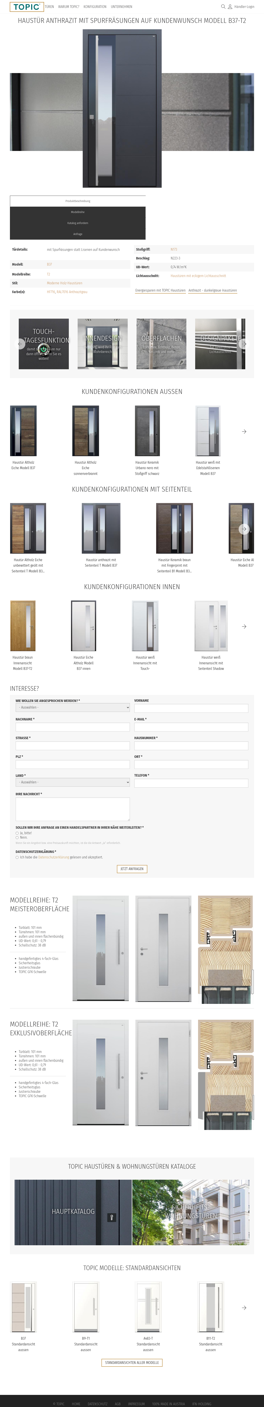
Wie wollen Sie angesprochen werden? (48, 667)
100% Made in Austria (168, 1371)
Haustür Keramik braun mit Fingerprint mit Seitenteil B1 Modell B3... (174, 532)
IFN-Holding (201, 1371)
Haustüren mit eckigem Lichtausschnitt (198, 243)
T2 (48, 241)
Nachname (25, 686)
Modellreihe (101, 201)
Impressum (136, 1371)
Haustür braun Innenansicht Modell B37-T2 (23, 629)
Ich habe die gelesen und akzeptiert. (59, 824)
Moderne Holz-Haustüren (64, 250)
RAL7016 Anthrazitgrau (72, 259)
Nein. (21, 804)
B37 (49, 231)
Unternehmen (123, 7)
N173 (174, 216)
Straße (23, 705)
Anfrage (223, 201)
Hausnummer (146, 705)
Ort (138, 723)
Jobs (189, 255)
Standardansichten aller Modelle (132, 1330)
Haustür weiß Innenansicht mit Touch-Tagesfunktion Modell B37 (145, 635)
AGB (118, 1371)
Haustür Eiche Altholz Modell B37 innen (84, 629)
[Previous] (19, 310)
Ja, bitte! (24, 800)
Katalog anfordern (162, 201)
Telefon (141, 742)
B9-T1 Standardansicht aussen (85, 1311)
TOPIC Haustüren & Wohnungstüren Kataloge (132, 1133)
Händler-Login (244, 7)
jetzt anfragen (132, 836)
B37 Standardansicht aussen (23, 1311)
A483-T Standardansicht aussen (148, 1311)
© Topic (58, 1371)
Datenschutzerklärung (36, 818)
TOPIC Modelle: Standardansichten (132, 1235)
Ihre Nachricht (29, 761)
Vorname (141, 667)
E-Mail (140, 686)
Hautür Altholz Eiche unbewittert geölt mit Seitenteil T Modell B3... (28, 532)
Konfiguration (96, 7)
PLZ (19, 723)
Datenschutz (97, 1371)
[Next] (244, 310)
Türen (51, 7)
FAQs (204, 255)
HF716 (51, 259)
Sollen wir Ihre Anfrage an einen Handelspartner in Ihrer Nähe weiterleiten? (80, 794)
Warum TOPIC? (70, 7)
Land (21, 742)
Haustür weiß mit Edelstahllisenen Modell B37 (208, 435)
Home (76, 1371)
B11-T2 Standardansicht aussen (210, 1311)
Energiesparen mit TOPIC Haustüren (160, 257)
